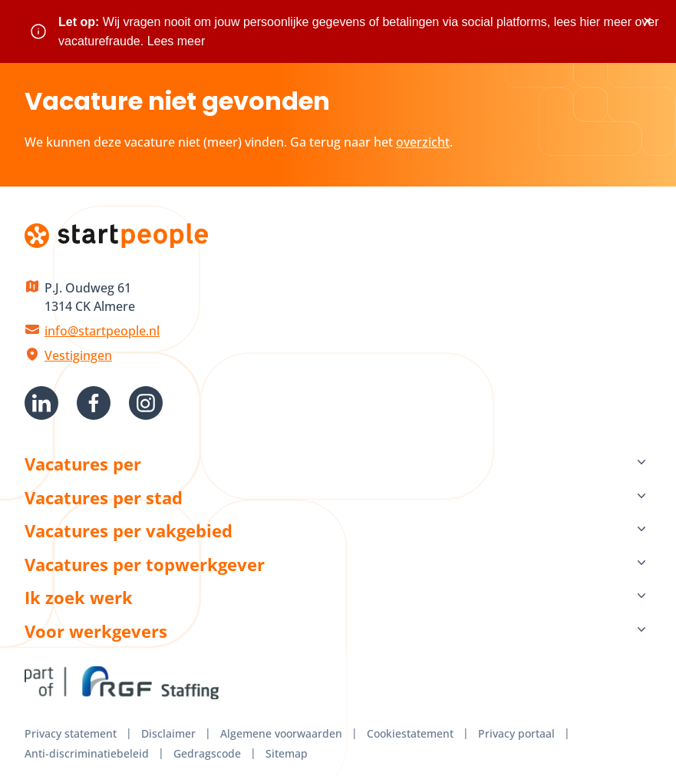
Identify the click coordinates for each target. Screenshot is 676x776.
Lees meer (176, 41)
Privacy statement (71, 733)
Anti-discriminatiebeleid (87, 753)
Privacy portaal (516, 733)
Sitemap (286, 753)
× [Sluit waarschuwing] (647, 21)
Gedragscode (207, 753)
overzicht (423, 142)
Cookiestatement (410, 733)
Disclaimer (168, 733)
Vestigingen (78, 355)
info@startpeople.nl (102, 330)
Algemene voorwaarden (281, 733)
